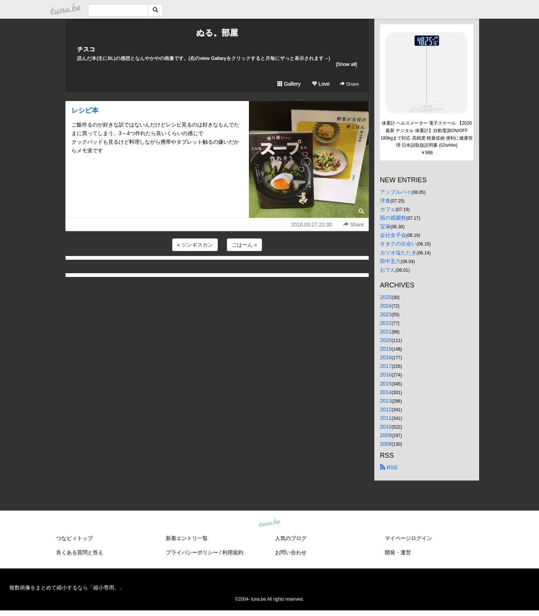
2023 (386, 314)
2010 (386, 427)
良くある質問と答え (79, 552)
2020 (386, 340)
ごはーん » (244, 245)
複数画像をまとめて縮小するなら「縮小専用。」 (67, 588)
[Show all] (346, 64)
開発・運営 (398, 552)
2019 (386, 349)
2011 (386, 418)
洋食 (385, 201)
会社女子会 (393, 235)
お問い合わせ (291, 552)
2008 (386, 444)
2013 (386, 401)
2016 (386, 375)
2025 (386, 297)
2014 (386, 392)
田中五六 (390, 261)
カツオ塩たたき (398, 253)
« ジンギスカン (195, 245)
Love (321, 84)
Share (349, 84)
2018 (386, 357)
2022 (386, 323)
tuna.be (269, 523)
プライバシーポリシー (192, 552)
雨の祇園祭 (393, 218)
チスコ (86, 49)
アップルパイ (395, 192)
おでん (388, 270)
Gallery (289, 84)
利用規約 (232, 552)
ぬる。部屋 (217, 32)
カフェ (388, 209)
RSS (389, 467)
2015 (386, 384)
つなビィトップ (74, 538)
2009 (386, 435)
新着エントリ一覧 (187, 538)
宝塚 (385, 226)
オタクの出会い (398, 244)
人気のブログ (291, 538)
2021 (386, 332)
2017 (386, 366)
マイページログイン (408, 538)
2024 (386, 306)
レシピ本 (84, 110)
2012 (386, 409)
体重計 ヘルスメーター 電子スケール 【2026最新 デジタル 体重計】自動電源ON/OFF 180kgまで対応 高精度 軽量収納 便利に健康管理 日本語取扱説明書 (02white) (427, 134)
